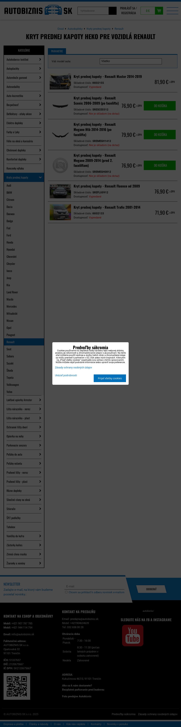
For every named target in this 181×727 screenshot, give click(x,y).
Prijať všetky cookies (110, 378)
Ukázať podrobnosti (66, 375)
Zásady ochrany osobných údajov (73, 367)
